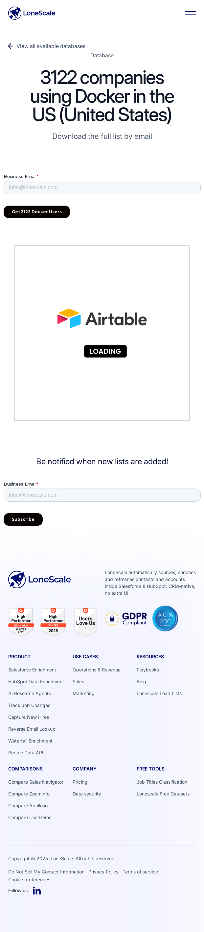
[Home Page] (32, 13)
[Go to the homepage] (39, 585)
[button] (190, 13)
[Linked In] (37, 890)
